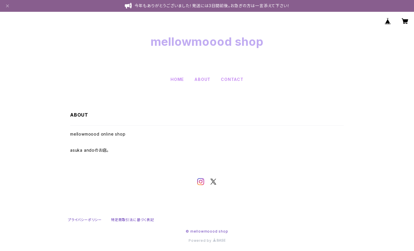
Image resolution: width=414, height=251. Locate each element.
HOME (177, 79)
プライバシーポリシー (85, 220)
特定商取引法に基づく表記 (132, 220)
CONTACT (232, 79)
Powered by (207, 240)
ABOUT (202, 79)
